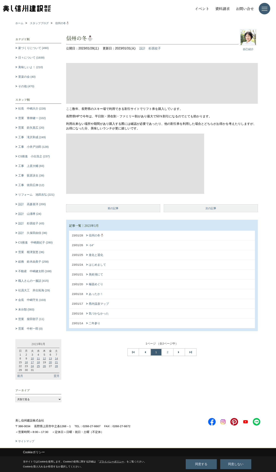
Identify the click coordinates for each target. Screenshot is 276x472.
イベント (202, 8)
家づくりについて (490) (33, 48)
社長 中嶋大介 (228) (32, 108)
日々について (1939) (31, 57)
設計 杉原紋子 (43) (31, 223)
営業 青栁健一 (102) (32, 118)
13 (50, 358)
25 (38, 366)
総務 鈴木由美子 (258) (33, 261)
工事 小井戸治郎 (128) (33, 146)
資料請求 (222, 8)
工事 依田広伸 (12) (31, 185)
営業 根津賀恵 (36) (31, 252)
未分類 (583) (26, 309)
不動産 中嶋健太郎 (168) (35, 271)
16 (26, 362)
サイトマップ (26, 441)
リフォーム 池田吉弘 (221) (36, 194)
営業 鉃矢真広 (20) (31, 127)
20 (50, 362)
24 (32, 366)
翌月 (56, 375)
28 (56, 366)
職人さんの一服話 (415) (33, 280)
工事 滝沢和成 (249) (32, 137)
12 (44, 358)
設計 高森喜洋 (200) (32, 204)
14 (56, 358)
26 (44, 366)
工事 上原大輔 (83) (31, 165)
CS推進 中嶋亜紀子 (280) (35, 242)
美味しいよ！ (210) (30, 67)
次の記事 (210, 208)
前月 (20, 375)
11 (38, 358)
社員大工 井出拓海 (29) (34, 290)
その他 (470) (26, 86)
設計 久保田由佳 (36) (32, 232)
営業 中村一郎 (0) (30, 328)
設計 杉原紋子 (150, 48)
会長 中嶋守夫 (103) (32, 299)
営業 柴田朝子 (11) (31, 319)
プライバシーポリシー (111, 461)
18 (38, 362)
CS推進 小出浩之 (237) (34, 156)
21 (56, 362)
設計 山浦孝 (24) (29, 213)
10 (32, 358)
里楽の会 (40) (27, 76)
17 (32, 362)
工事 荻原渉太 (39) (31, 175)
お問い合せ (245, 8)
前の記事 (113, 208)
